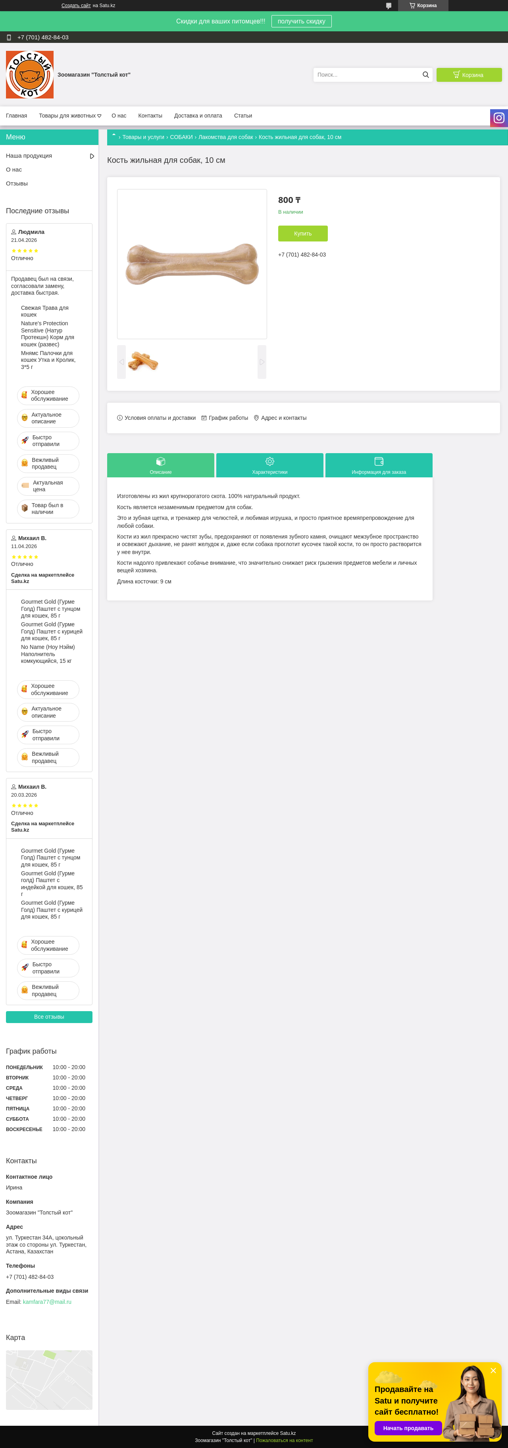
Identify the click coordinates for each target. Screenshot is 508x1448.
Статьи (243, 115)
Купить (303, 233)
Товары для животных (67, 115)
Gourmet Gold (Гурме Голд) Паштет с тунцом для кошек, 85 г (50, 609)
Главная (16, 115)
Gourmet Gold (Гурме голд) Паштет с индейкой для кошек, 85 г (52, 884)
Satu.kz (288, 1433)
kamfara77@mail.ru (47, 1302)
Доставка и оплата (198, 115)
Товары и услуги (143, 137)
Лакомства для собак (225, 137)
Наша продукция (29, 155)
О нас (119, 115)
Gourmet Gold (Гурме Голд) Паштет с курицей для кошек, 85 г (52, 631)
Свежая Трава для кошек (45, 311)
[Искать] (426, 75)
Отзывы (17, 183)
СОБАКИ (181, 137)
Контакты (150, 115)
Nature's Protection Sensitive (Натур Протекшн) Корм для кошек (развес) (47, 334)
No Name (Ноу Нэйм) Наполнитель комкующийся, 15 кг (48, 654)
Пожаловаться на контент (284, 1440)
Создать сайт (76, 5)
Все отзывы (49, 1017)
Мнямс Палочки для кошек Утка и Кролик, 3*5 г (48, 360)
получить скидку (301, 21)
